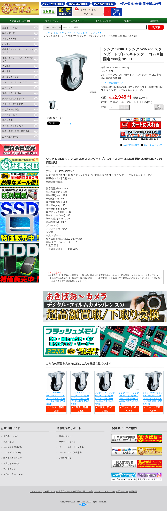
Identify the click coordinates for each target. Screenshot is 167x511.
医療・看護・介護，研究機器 (15, 131)
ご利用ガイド (77, 20)
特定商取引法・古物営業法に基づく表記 (74, 491)
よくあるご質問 (103, 20)
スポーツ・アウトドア (12, 104)
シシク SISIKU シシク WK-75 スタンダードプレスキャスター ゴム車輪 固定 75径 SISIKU (129, 398)
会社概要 (133, 491)
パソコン (6, 44)
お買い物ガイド (66, 458)
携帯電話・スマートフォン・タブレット (17, 50)
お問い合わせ (122, 491)
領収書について (10, 436)
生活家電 (6, 71)
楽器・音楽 (7, 120)
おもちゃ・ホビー (10, 115)
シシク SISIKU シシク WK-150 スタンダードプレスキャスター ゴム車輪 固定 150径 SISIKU (56, 398)
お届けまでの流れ (11, 463)
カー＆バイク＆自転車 (12, 126)
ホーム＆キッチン (10, 77)
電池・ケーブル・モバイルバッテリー (17, 59)
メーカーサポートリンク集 (71, 447)
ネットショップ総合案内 (70, 452)
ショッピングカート (12, 452)
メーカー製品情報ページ (112, 83)
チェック (66, 124)
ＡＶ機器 (6, 66)
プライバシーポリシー (104, 491)
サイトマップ (52, 20)
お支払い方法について (13, 474)
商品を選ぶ (8, 442)
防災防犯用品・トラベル (13, 98)
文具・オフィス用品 (11, 93)
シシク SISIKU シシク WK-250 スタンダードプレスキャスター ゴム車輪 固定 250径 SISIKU (81, 398)
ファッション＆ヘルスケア (14, 82)
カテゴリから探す (20, 20)
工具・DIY (7, 88)
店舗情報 (154, 20)
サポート (128, 20)
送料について (9, 469)
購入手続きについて (12, 458)
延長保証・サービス (11, 137)
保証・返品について (152, 145)
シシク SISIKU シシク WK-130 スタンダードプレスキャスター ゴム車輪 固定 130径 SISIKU (105, 398)
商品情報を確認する (12, 447)
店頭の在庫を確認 (131, 145)
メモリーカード (9, 38)
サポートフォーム (67, 442)
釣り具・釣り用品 (10, 109)
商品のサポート (66, 436)
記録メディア (8, 33)
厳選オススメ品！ (10, 27)
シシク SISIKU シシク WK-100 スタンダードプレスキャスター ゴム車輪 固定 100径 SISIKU (153, 398)
